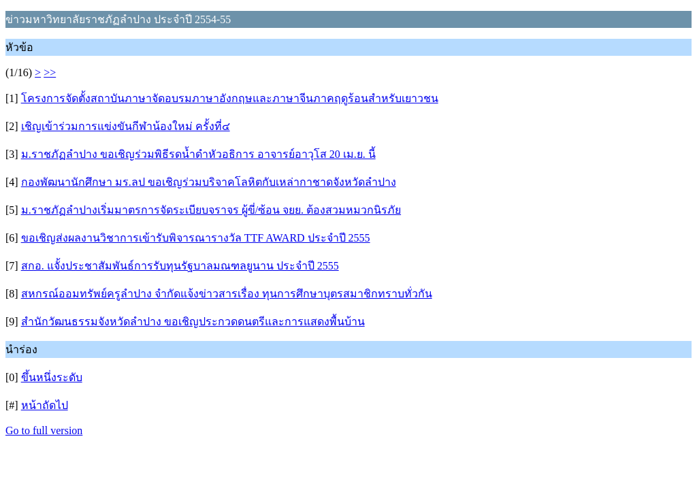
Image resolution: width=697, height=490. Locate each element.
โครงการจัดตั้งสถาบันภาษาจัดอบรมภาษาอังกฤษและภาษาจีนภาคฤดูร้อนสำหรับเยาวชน (229, 98)
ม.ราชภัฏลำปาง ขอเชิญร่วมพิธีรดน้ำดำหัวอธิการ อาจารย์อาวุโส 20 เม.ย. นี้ (198, 154)
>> (50, 72)
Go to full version (43, 430)
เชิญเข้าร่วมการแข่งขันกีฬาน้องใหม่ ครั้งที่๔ (125, 126)
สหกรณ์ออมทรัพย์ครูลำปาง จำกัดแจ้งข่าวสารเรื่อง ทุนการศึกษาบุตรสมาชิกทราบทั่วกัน (226, 293)
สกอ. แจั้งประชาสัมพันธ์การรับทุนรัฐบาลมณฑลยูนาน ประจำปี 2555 (180, 266)
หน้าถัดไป (44, 405)
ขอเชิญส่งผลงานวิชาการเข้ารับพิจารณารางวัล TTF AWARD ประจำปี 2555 (195, 238)
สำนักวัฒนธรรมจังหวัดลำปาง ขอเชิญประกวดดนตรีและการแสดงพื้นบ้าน (193, 321)
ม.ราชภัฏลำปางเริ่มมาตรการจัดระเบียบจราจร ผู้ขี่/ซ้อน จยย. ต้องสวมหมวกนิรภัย (211, 210)
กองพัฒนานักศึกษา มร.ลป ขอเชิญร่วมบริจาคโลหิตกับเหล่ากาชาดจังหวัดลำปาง (208, 182)
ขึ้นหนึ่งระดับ (51, 377)
